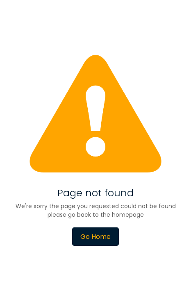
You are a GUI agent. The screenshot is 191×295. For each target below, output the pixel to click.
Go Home (95, 236)
